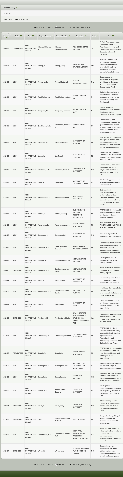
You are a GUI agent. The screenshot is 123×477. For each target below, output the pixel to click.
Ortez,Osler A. (60, 377)
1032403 (6, 48)
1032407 (6, 111)
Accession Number (7, 35)
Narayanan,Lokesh (62, 225)
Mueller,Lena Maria (62, 318)
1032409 (6, 142)
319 (73, 27)
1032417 (6, 235)
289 (59, 27)
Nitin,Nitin (59, 182)
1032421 (6, 280)
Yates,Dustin (60, 280)
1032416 (6, 225)
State (94, 36)
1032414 (6, 197)
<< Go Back (7, 13)
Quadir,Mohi (59, 353)
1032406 (6, 97)
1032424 (6, 304)
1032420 (6, 270)
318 (69, 27)
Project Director (45, 36)
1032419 (6, 260)
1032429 (6, 377)
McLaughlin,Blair (61, 366)
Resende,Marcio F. (62, 142)
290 (63, 27)
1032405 (6, 82)
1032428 (6, 366)
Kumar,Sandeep (61, 214)
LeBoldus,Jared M (62, 170)
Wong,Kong (59, 451)
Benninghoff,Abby (62, 197)
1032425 (6, 318)
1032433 (6, 435)
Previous (37, 27)
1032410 (6, 156)
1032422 (6, 292)
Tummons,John (61, 235)
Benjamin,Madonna (62, 111)
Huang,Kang (60, 66)
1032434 (6, 451)
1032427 (6, 353)
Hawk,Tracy (59, 406)
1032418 (6, 248)
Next (77, 27)
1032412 (6, 170)
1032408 (6, 126)
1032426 (6, 335)
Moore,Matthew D (61, 82)
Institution (80, 36)
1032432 (6, 420)
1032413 (6, 182)
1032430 (6, 391)
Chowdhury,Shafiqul (63, 335)
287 (53, 27)
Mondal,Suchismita (62, 260)
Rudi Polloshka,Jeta (62, 97)
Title (110, 36)
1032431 (6, 406)
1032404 (6, 66)
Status (17, 36)
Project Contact (62, 36)
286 (49, 27)
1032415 (6, 214)
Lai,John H (59, 156)
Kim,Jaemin (59, 304)
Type (30, 36)
